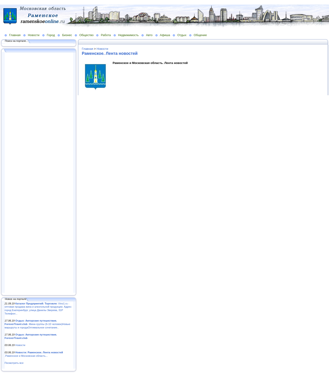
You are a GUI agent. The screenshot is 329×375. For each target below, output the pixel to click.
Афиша (165, 35)
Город (51, 35)
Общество (86, 35)
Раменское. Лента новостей (110, 53)
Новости (34, 35)
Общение (200, 35)
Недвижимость (128, 35)
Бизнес (67, 35)
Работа (106, 35)
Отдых (181, 35)
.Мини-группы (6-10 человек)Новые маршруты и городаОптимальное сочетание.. (37, 324)
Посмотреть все (14, 363)
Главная (15, 35)
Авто (149, 35)
